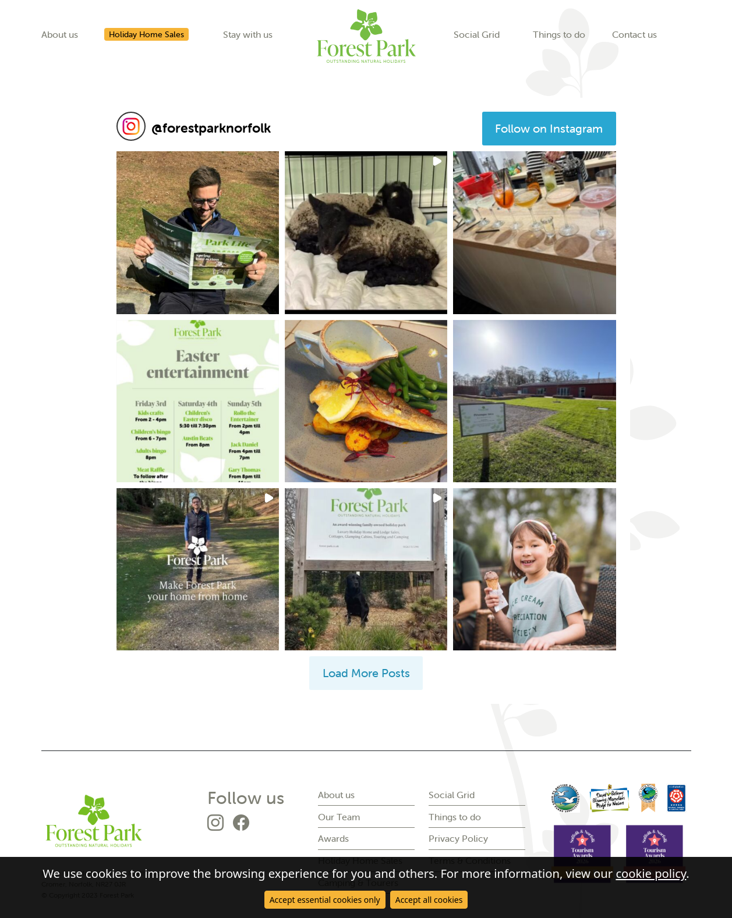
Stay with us (248, 34)
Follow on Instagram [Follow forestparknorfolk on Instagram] (549, 128)
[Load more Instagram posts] (365, 673)
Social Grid (477, 34)
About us (59, 34)
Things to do (559, 34)
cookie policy (651, 873)
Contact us (634, 34)
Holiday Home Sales (146, 34)
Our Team (339, 817)
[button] (197, 232)
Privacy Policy (458, 838)
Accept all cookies (429, 899)
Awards (333, 838)
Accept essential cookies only (325, 899)
